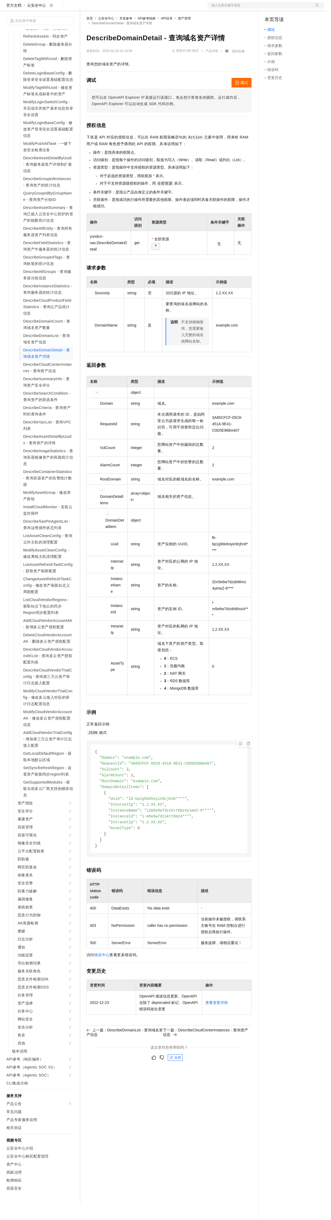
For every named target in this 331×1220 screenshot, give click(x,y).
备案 (270, 8)
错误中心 (102, 976)
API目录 (166, 35)
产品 (69, 8)
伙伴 (144, 8)
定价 (115, 8)
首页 (89, 35)
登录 (315, 8)
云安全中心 (36, 22)
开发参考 (125, 35)
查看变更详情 (216, 1024)
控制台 (283, 8)
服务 (157, 8)
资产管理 (184, 35)
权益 (102, 8)
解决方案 (85, 8)
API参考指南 (146, 35)
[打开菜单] (8, 8)
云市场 (129, 8)
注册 (296, 8)
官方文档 (13, 22)
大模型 (54, 8)
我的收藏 (238, 68)
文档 (259, 8)
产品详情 (211, 68)
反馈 (175, 1079)
